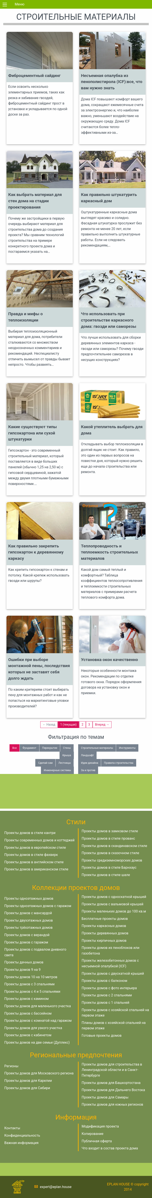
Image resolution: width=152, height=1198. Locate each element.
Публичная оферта (97, 1141)
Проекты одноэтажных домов (28, 898)
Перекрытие (49, 747)
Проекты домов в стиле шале (106, 875)
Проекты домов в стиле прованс (108, 838)
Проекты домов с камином (26, 999)
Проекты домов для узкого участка (33, 1028)
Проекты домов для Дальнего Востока (113, 1090)
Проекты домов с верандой (27, 935)
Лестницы (64, 762)
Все (14, 747)
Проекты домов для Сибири (27, 1088)
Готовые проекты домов (101, 1035)
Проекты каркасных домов (104, 926)
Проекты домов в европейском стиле (35, 847)
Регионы (11, 1066)
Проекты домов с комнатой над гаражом (38, 1020)
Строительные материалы (97, 747)
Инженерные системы (57, 770)
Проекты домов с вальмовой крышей (112, 904)
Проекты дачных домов (23, 962)
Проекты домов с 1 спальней (105, 1003)
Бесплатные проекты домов (105, 919)
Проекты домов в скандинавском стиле (114, 846)
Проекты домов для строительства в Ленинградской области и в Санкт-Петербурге (112, 1069)
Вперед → (102, 724)
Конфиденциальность (22, 1135)
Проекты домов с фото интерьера (109, 988)
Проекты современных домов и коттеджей (39, 840)
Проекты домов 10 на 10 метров (30, 977)
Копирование (92, 1134)
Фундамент (29, 747)
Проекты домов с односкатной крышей (114, 897)
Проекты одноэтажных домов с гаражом (37, 906)
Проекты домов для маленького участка (37, 1006)
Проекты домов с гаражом (26, 942)
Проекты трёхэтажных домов (28, 927)
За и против (88, 770)
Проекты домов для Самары (105, 1097)
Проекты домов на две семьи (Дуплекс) (37, 1042)
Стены (67, 747)
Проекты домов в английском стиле (34, 862)
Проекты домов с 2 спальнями (107, 995)
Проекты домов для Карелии (28, 1081)
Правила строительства (118, 762)
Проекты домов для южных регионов (112, 1104)
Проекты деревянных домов (105, 933)
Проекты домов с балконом (104, 981)
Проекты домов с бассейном (28, 1013)
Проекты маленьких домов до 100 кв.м (114, 911)
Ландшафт (87, 755)
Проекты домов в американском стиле (36, 869)
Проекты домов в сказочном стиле (110, 853)
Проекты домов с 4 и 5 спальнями (32, 991)
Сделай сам (45, 762)
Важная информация (21, 1143)
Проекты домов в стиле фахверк (31, 855)
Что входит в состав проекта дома (110, 1148)
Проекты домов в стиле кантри (29, 833)
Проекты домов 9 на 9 (22, 970)
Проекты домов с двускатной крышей (113, 973)
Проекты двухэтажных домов (28, 920)
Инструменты (127, 747)
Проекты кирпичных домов (104, 940)
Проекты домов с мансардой (28, 913)
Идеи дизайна (89, 762)
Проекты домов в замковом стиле (110, 831)
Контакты (12, 1128)
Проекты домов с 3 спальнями (29, 984)
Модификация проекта (100, 1126)
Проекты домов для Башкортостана (111, 1083)
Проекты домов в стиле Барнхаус (109, 867)
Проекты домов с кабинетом (27, 1035)
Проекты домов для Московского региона (39, 1073)
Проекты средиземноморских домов (112, 860)
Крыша (66, 755)
